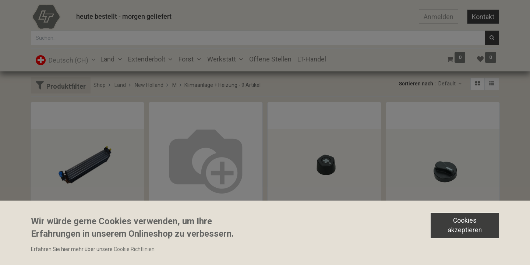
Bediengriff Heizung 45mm (420, 235)
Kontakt (483, 17)
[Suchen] (492, 38)
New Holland (149, 85)
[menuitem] (270, 59)
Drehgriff (281, 235)
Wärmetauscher (170, 222)
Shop (99, 85)
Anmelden (438, 17)
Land (120, 85)
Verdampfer (48, 235)
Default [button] (447, 83)
